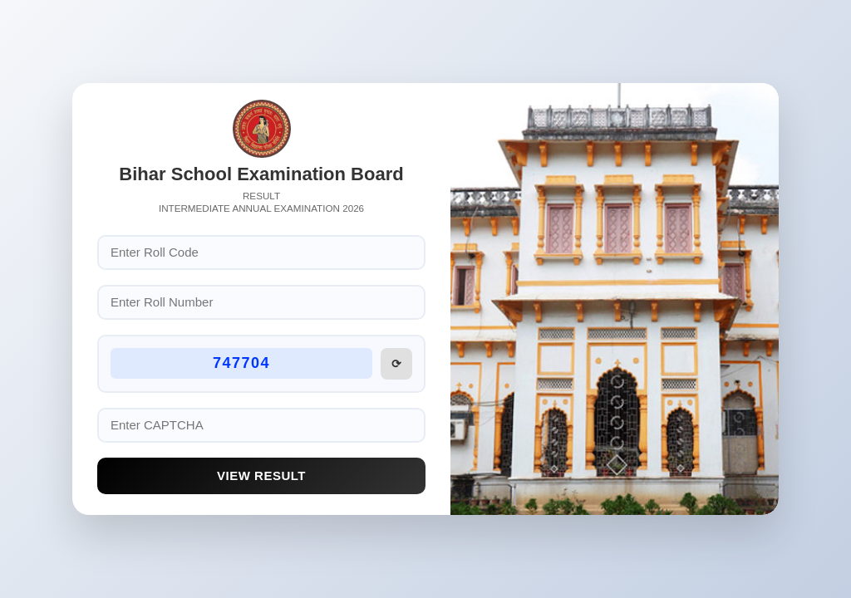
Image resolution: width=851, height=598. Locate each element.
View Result (261, 475)
